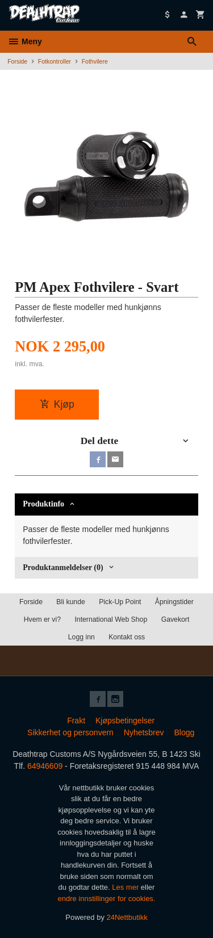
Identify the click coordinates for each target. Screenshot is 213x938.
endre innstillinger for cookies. (107, 898)
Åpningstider (174, 602)
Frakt (76, 720)
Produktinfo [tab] (43, 504)
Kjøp (57, 404)
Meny (24, 41)
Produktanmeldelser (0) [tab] (63, 567)
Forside (17, 61)
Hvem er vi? (42, 619)
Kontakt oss (126, 637)
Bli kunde (70, 602)
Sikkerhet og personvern (70, 732)
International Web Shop (110, 619)
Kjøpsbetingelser (124, 720)
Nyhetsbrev (144, 732)
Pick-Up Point (120, 602)
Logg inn (81, 637)
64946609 (44, 765)
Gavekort (175, 619)
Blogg (184, 732)
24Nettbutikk (127, 917)
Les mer (126, 887)
